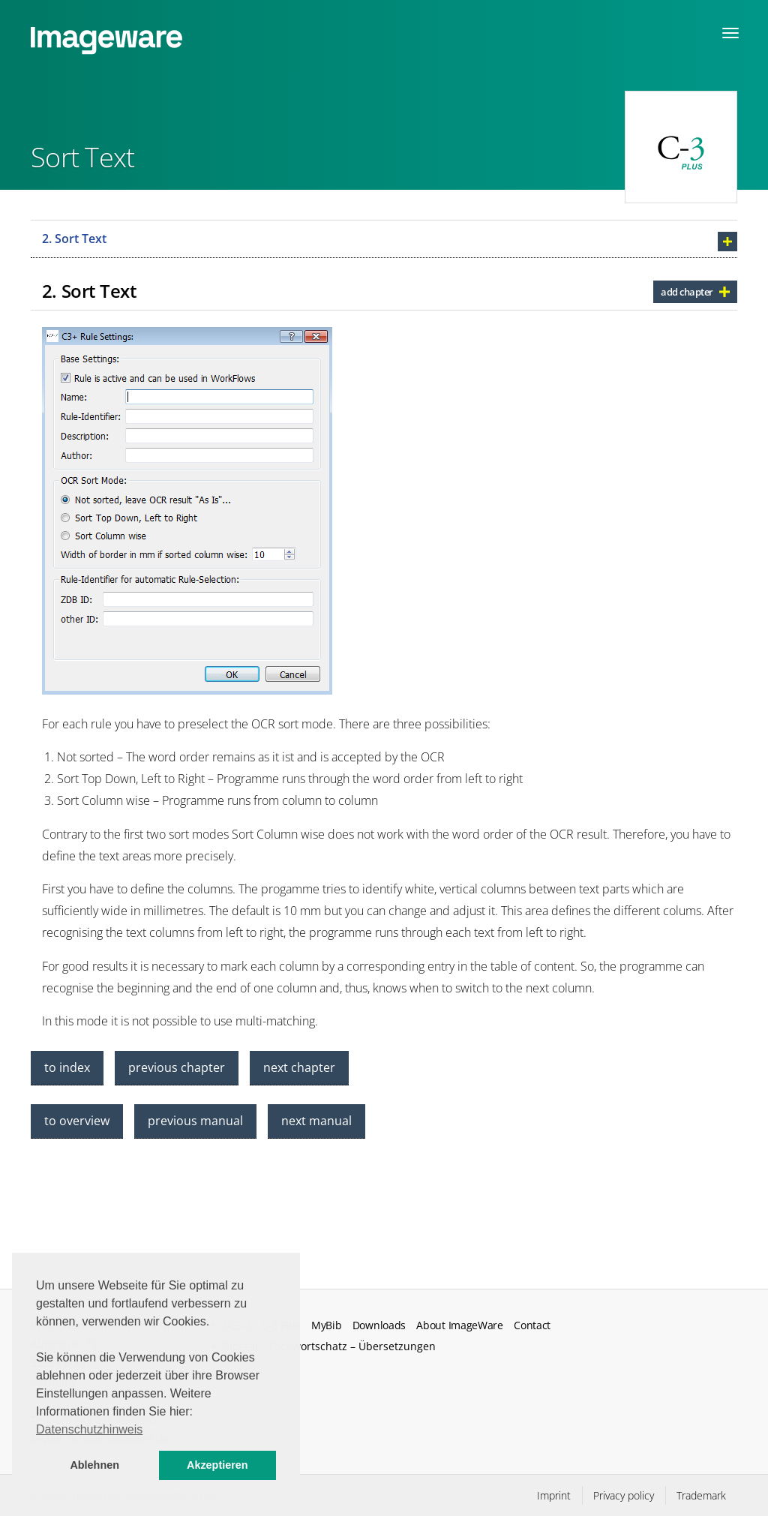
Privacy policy (623, 1495)
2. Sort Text (74, 238)
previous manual (195, 1120)
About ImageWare (459, 1325)
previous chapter (176, 1067)
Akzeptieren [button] (217, 1465)
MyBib (326, 1325)
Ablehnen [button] (94, 1465)
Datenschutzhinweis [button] (89, 1429)
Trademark (701, 1495)
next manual (316, 1120)
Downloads (379, 1325)
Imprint (554, 1495)
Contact (532, 1325)
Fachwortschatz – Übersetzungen (352, 1346)
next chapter (299, 1067)
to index (67, 1067)
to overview (77, 1120)
